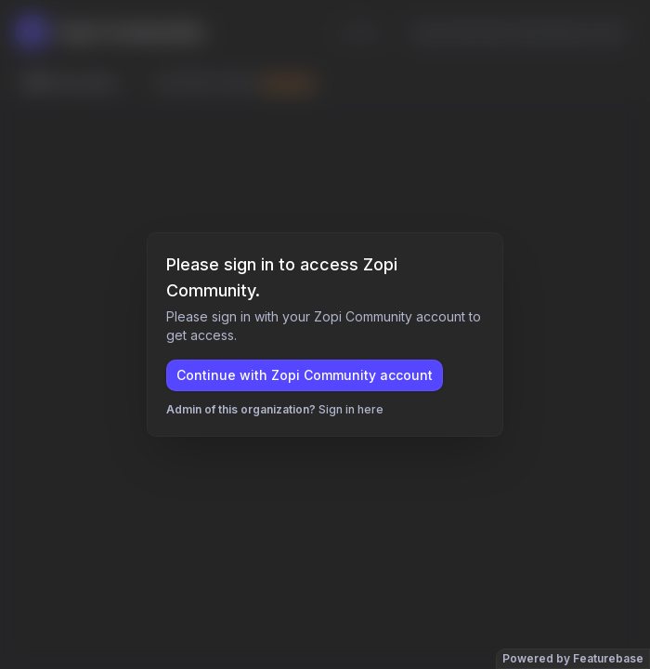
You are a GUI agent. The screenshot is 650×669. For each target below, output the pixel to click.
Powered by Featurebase (573, 658)
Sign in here (351, 409)
